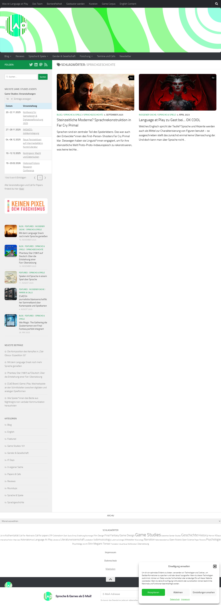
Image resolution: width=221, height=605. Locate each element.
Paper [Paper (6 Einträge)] (196, 540)
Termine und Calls (106, 56)
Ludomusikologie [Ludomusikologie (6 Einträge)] (117, 540)
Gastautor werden (75, 3)
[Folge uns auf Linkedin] (36, 64)
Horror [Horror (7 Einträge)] (211, 535)
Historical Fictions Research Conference (31, 167)
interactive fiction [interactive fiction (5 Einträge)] (6, 540)
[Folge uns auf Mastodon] (41, 64)
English (10, 431)
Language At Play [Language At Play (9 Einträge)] (43, 539)
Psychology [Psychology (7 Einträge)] (77, 544)
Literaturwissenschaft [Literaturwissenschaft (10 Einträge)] (72, 539)
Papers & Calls (26, 293)
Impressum (185, 599)
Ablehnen (178, 592)
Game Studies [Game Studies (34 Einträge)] (148, 535)
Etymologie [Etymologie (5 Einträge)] (89, 536)
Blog (6, 56)
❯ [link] (45, 177)
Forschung (85, 56)
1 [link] (40, 177)
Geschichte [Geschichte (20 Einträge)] (189, 535)
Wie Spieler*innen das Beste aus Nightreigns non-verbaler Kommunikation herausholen (25, 402)
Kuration (93, 3)
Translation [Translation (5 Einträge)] (115, 544)
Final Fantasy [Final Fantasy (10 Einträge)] (112, 535)
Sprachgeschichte (93, 114)
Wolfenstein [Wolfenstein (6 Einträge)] (132, 544)
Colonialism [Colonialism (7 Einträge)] (58, 535)
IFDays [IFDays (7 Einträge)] (218, 535)
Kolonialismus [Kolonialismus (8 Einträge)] (27, 539)
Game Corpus (108, 3)
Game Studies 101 (16, 446)
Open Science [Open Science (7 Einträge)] (188, 539)
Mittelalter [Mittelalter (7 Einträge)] (129, 539)
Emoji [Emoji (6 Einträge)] (74, 535)
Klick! (21, 188)
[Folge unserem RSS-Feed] (46, 64)
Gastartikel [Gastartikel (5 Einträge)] (165, 536)
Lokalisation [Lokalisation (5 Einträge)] (89, 540)
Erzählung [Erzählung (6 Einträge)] (81, 535)
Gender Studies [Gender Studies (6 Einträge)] (175, 535)
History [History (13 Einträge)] (203, 535)
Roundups (12, 488)
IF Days (10, 460)
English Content (128, 3)
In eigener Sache (147, 114)
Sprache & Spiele (37, 56)
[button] (214, 566)
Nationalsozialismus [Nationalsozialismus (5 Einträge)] (162, 540)
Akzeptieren (153, 592)
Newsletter (125, 56)
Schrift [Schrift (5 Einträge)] (85, 544)
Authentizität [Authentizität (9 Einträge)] (12, 535)
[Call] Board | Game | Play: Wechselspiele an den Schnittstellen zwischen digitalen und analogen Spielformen (26, 387)
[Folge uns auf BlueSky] (31, 64)
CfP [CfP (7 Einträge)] (50, 535)
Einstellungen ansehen (204, 592)
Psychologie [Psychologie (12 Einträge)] (213, 539)
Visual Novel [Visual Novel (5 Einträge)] (123, 544)
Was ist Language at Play (15, 3)
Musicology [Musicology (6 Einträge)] (139, 540)
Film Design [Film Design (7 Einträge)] (99, 535)
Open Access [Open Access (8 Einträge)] (175, 539)
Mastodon (110, 569)
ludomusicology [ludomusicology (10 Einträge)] (102, 539)
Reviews (20, 56)
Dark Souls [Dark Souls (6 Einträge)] (68, 535)
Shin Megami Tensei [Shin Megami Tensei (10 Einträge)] (99, 543)
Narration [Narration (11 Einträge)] (149, 539)
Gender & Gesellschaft (64, 56)
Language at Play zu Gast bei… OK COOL (169, 120)
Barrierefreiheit (54, 3)
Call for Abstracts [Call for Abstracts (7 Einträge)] (27, 535)
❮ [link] (35, 177)
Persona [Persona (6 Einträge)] (202, 540)
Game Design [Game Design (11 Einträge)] (127, 535)
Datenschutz (175, 599)
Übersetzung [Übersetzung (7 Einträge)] (143, 544)
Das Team (37, 3)
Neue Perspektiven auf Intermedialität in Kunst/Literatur (33, 143)
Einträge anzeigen (22, 99)
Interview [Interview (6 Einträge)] (16, 540)
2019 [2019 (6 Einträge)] (2, 535)
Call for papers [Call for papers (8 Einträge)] (42, 535)
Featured (29, 226)
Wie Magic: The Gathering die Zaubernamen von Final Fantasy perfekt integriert (33, 325)
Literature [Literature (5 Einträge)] (56, 540)
